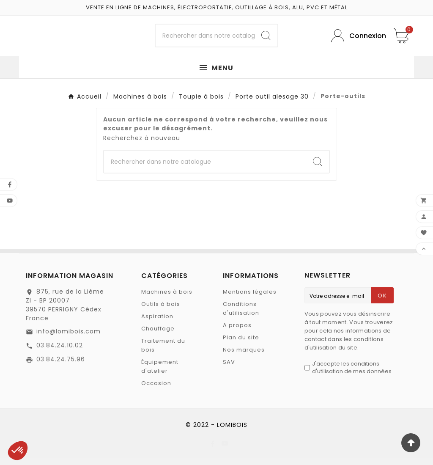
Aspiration (157, 323)
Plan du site (241, 344)
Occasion (156, 390)
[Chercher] (205, 39)
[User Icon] (356, 39)
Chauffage (158, 335)
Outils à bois (160, 311)
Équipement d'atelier (159, 373)
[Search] (266, 39)
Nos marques (244, 356)
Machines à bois (166, 298)
